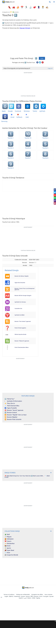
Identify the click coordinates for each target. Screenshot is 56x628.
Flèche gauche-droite (20, 334)
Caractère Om (18, 308)
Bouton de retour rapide (21, 276)
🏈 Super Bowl (9, 550)
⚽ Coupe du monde (11, 555)
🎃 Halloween (9, 539)
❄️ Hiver (7, 552)
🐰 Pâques (8, 536)
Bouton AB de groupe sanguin (23, 295)
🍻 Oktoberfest (9, 543)
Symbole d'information (13, 401)
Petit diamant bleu (12, 405)
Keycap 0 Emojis (25, 28)
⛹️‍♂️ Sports (8, 548)
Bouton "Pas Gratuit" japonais (23, 321)
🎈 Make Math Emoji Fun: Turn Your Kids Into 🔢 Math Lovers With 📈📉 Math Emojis (27, 476)
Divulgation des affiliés (37, 594)
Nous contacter (48, 594)
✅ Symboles (16, 12)
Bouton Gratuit (11, 412)
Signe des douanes (20, 282)
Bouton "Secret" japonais (14, 410)
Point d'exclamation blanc (22, 347)
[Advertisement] (28, 624)
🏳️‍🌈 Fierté (7, 546)
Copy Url (50, 68)
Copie (42, 58)
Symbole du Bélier (20, 315)
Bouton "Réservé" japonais (22, 341)
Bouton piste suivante (13, 419)
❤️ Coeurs (8, 541)
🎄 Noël (7, 534)
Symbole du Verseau (20, 302)
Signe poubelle (11, 408)
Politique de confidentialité (23, 594)
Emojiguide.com (6, 12)
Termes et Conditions (9, 594)
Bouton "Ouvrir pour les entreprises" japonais (25, 289)
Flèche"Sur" (10, 399)
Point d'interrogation (20, 328)
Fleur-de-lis (10, 403)
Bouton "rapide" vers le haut (15, 415)
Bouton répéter (11, 417)
